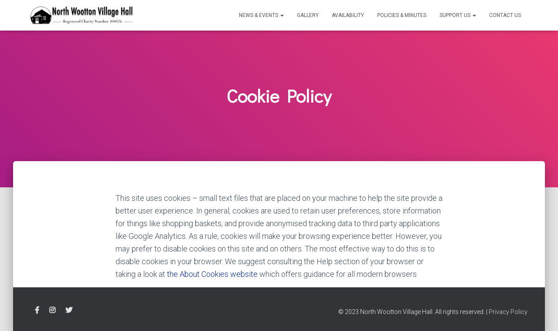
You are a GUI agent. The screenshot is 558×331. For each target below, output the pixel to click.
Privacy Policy (508, 311)
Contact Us (505, 15)
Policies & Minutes (401, 15)
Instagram (52, 310)
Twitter (69, 310)
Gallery (308, 15)
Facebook (37, 310)
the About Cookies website (212, 274)
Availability (348, 15)
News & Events (261, 15)
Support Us (457, 15)
